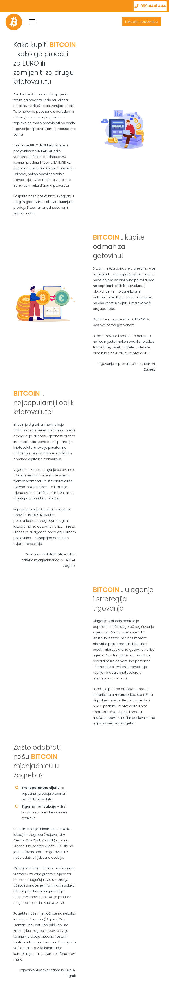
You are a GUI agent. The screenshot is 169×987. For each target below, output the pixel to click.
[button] (32, 22)
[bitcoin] (14, 22)
